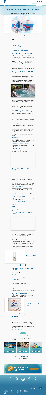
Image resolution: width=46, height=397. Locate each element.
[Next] (25, 265)
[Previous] (20, 265)
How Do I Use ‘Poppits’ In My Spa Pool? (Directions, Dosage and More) (21, 50)
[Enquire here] (36, 380)
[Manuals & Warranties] (23, 380)
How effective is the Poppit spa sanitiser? (18, 45)
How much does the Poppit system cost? (18, 46)
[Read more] (16, 380)
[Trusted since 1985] (10, 380)
